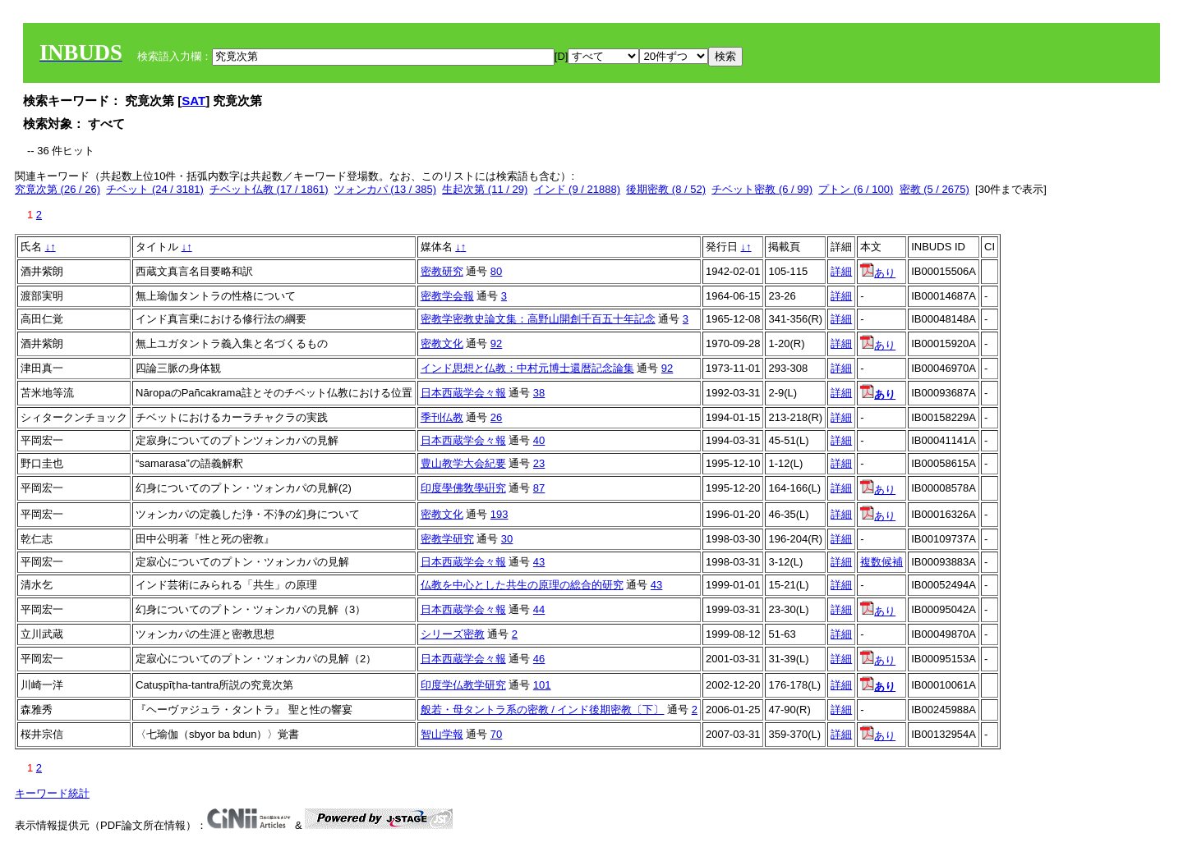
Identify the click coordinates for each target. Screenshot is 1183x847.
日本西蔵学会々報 (463, 393)
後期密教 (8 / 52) (666, 189)
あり (877, 273)
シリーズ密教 (453, 634)
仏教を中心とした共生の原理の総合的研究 (522, 585)
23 (539, 463)
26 (496, 417)
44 (539, 609)
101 (542, 685)
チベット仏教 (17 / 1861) (269, 189)
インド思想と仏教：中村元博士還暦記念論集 (527, 368)
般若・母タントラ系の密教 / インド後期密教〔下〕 (543, 709)
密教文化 (442, 343)
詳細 (841, 271)
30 (507, 539)
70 (496, 734)
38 (539, 393)
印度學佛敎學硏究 (463, 488)
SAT (193, 101)
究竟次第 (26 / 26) (57, 189)
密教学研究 (447, 539)
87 (539, 488)
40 (539, 440)
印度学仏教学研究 (463, 685)
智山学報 (442, 734)
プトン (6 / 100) (855, 189)
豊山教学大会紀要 (463, 463)
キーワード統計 (52, 793)
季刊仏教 (442, 417)
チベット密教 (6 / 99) (761, 189)
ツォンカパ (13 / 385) (385, 189)
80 (496, 271)
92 (496, 343)
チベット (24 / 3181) (155, 189)
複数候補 (881, 562)
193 (499, 514)
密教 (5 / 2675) (934, 189)
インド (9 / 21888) (577, 189)
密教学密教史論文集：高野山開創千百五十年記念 (538, 319)
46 (539, 658)
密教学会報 (447, 296)
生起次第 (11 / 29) (484, 189)
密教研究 (442, 271)
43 (539, 562)
